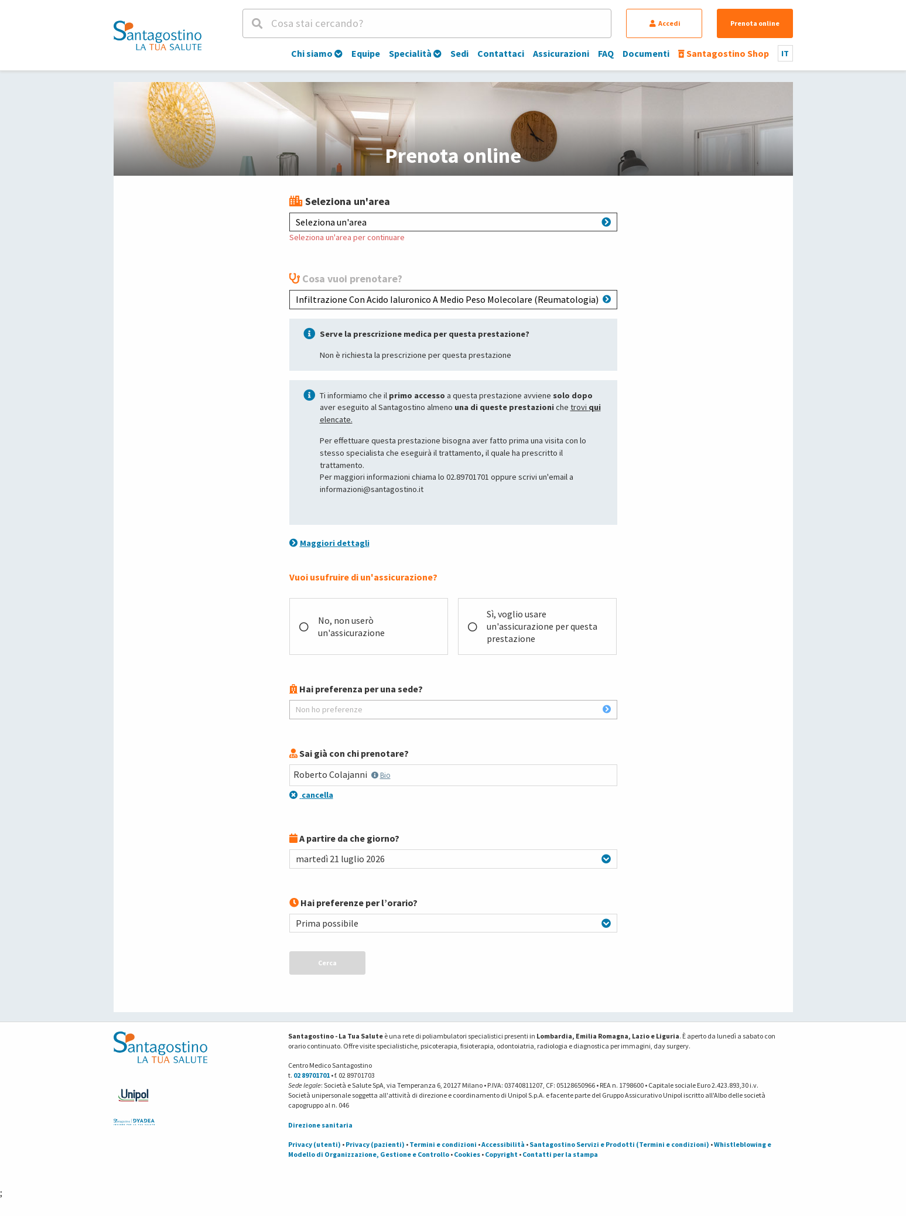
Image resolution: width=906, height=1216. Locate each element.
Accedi (665, 23)
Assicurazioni (561, 53)
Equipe (365, 53)
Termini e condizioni (443, 1144)
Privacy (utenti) (314, 1144)
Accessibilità (503, 1144)
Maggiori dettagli (329, 543)
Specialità (415, 53)
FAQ (606, 53)
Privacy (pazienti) (375, 1144)
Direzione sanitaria (320, 1125)
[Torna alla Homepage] (157, 35)
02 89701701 (311, 1075)
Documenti (646, 53)
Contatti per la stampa (560, 1154)
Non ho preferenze (453, 709)
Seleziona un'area (453, 222)
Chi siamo (317, 53)
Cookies (467, 1154)
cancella (311, 795)
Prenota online (754, 23)
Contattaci (500, 53)
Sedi (459, 53)
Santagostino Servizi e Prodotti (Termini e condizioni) (619, 1144)
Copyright (501, 1154)
